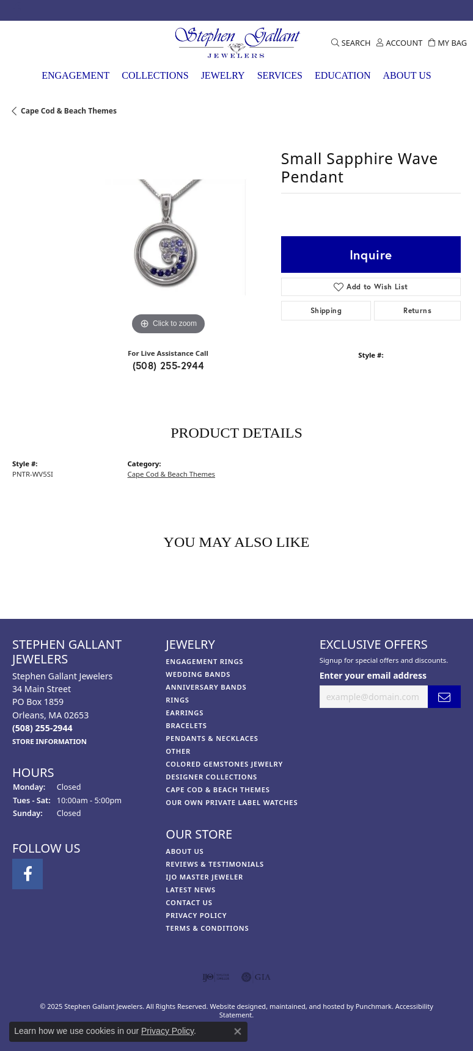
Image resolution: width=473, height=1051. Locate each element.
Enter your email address (373, 675)
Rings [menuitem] (177, 699)
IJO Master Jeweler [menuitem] (204, 876)
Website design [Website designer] (234, 1006)
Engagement (75, 75)
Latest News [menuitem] (191, 889)
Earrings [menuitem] (185, 712)
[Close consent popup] (237, 1031)
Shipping (326, 310)
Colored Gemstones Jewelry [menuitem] (224, 763)
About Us (407, 75)
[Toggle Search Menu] (351, 43)
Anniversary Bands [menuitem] (206, 687)
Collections (155, 75)
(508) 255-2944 (168, 365)
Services (279, 75)
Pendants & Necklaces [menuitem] (212, 738)
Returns (417, 310)
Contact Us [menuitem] (189, 902)
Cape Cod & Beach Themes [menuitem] (218, 789)
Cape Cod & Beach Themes (69, 111)
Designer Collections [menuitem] (211, 776)
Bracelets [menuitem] (186, 725)
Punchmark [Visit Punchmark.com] (374, 1006)
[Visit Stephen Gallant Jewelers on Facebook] (16, 10)
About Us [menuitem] (185, 851)
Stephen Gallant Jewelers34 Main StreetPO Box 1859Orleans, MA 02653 (62, 708)
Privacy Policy (167, 1031)
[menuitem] (216, 977)
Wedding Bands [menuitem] (198, 674)
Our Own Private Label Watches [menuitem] (232, 802)
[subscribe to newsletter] (444, 697)
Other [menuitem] (178, 751)
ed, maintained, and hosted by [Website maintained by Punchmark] (307, 1006)
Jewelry (223, 75)
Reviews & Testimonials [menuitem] (215, 864)
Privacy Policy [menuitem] (196, 915)
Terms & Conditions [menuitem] (207, 928)
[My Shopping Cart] (447, 43)
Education (343, 75)
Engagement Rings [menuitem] (204, 661)
